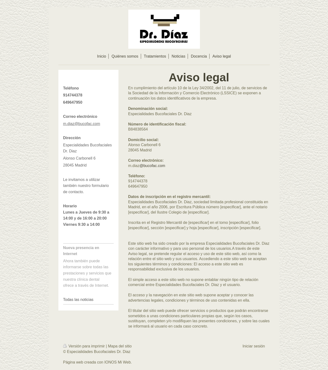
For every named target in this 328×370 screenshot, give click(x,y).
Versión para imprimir (84, 346)
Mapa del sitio (120, 346)
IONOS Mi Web (117, 362)
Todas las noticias (78, 300)
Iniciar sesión (253, 346)
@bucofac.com (152, 166)
